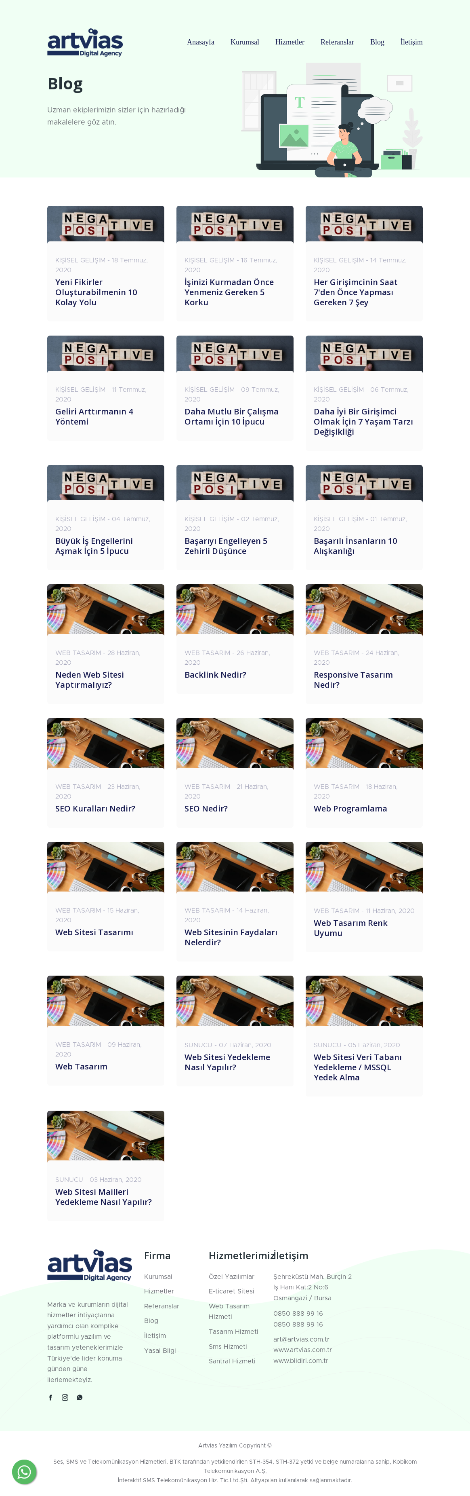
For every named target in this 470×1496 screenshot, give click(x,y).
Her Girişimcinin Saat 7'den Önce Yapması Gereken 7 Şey (356, 292)
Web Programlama (350, 808)
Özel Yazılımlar (231, 1277)
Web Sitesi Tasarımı (94, 932)
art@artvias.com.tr (301, 1339)
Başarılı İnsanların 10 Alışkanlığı (355, 545)
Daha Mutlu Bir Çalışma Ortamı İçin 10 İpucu (232, 416)
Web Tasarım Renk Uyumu (351, 927)
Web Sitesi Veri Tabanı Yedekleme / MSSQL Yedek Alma (358, 1067)
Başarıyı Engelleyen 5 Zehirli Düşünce (226, 545)
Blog (377, 42)
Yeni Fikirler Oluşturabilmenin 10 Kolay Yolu (96, 292)
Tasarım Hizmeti (233, 1332)
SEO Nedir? (206, 808)
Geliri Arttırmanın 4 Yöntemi (94, 416)
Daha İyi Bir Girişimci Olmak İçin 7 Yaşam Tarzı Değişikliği (363, 421)
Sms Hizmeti (228, 1347)
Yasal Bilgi (160, 1351)
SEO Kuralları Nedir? (95, 808)
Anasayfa (200, 42)
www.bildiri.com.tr (300, 1361)
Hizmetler (289, 42)
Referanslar (337, 42)
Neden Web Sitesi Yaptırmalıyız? (89, 679)
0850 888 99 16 (298, 1313)
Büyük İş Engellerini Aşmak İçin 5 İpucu (94, 545)
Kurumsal (245, 42)
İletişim (412, 42)
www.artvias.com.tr (302, 1350)
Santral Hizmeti (232, 1361)
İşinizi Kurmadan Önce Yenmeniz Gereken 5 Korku (229, 292)
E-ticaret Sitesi (231, 1291)
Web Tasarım (81, 1066)
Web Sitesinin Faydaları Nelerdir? (231, 937)
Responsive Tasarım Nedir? (353, 679)
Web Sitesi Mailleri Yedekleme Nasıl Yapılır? (103, 1196)
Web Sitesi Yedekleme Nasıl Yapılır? (227, 1062)
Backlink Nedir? (215, 674)
